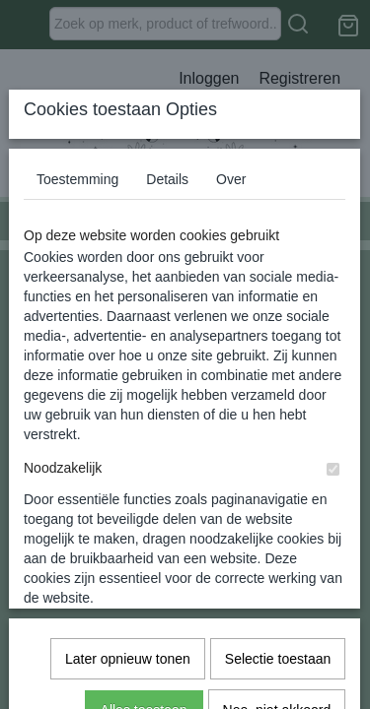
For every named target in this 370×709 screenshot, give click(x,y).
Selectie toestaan (278, 587)
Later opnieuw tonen (127, 587)
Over (231, 326)
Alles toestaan (144, 638)
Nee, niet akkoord (277, 638)
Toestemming (77, 326)
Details (167, 326)
